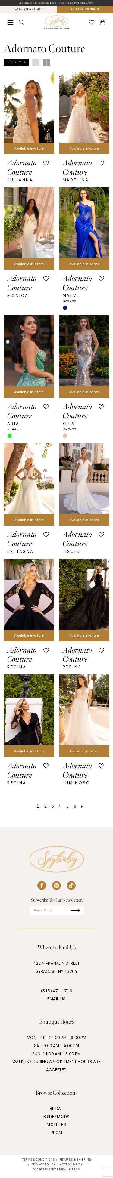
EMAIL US (56, 1002)
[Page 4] (59, 808)
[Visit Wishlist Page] (91, 24)
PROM (56, 1136)
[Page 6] (77, 808)
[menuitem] (28, 11)
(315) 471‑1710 (56, 994)
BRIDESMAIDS (56, 1120)
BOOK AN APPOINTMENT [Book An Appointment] (84, 10)
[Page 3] (51, 808)
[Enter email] (56, 913)
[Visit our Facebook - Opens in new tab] (41, 887)
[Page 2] (43, 808)
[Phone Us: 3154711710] (28, 11)
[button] (10, 24)
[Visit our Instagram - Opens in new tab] (56, 887)
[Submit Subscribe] (81, 913)
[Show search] (21, 24)
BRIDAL (56, 1112)
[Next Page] (86, 808)
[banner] (56, 24)
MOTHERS (56, 1128)
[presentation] (29, 114)
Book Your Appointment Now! (79, 3)
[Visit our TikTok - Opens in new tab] (71, 887)
